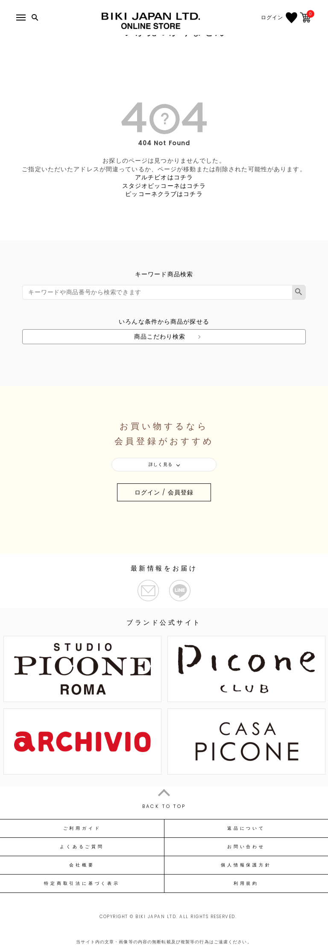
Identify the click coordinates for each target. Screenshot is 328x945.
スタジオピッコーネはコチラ (164, 185)
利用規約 (246, 883)
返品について (246, 828)
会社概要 (81, 865)
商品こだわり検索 (160, 336)
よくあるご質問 (82, 847)
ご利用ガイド (82, 828)
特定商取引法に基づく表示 (82, 883)
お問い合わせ (246, 847)
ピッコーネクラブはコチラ (163, 194)
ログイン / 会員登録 (164, 492)
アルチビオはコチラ (164, 177)
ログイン (272, 17)
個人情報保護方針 (246, 865)
